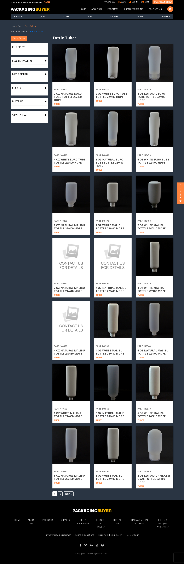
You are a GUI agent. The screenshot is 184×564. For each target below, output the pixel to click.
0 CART (145, 2)
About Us (96, 9)
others (166, 16)
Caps (89, 16)
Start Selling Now (163, 2)
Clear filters (19, 38)
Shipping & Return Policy (110, 534)
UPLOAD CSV (109, 2)
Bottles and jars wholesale (163, 523)
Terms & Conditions (84, 534)
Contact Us (155, 9)
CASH (47, 2)
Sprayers (115, 16)
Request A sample (100, 523)
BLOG (122, 2)
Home (83, 9)
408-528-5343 (36, 31)
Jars (43, 16)
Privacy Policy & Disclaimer (58, 534)
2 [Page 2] (60, 493)
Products (113, 9)
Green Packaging (133, 9)
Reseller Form (132, 534)
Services (65, 520)
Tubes (66, 16)
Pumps (141, 16)
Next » (68, 493)
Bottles (18, 16)
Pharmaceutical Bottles (139, 522)
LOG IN (133, 2)
